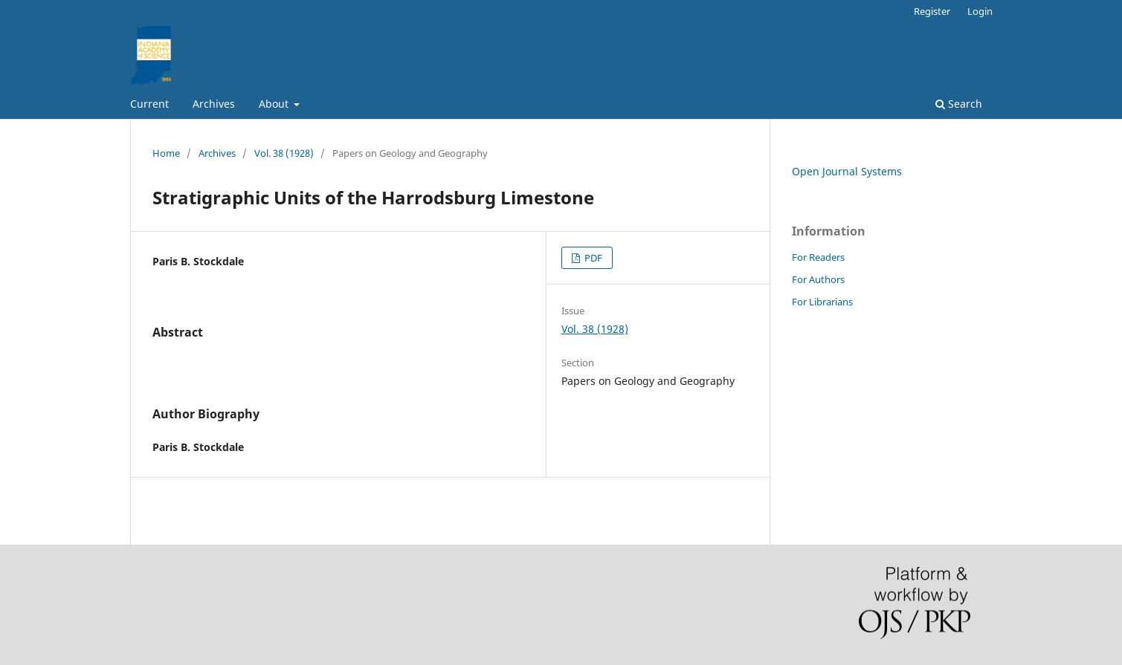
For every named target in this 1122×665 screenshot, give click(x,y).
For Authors (818, 279)
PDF (592, 258)
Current (149, 104)
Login (980, 11)
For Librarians (822, 301)
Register (932, 11)
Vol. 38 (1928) (284, 153)
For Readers (818, 257)
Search (958, 104)
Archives (214, 104)
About (275, 104)
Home (166, 153)
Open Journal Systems (847, 171)
